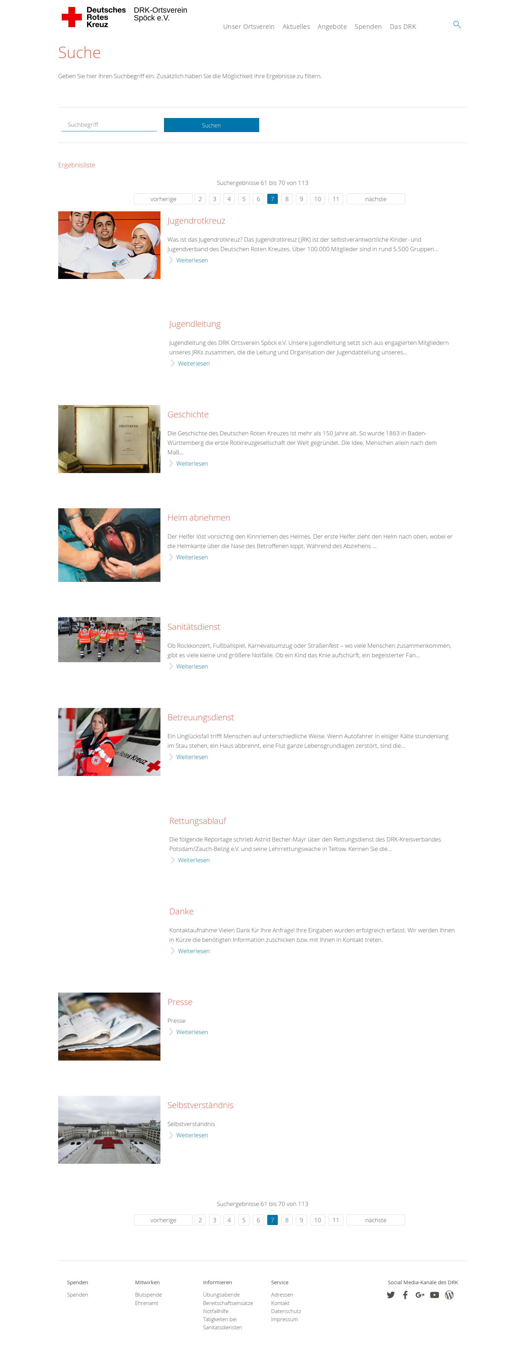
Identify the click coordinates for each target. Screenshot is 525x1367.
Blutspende (148, 1295)
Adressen (282, 1295)
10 (317, 199)
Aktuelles (296, 26)
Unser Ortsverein (249, 26)
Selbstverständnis (200, 1106)
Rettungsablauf (197, 821)
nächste (375, 199)
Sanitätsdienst (193, 627)
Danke (181, 912)
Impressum (284, 1320)
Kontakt (280, 1303)
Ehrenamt (146, 1303)
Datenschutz (286, 1312)
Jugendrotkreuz (196, 221)
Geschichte (188, 415)
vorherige (163, 199)
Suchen (211, 126)
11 (336, 199)
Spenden (368, 26)
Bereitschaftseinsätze (228, 1303)
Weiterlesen (192, 260)
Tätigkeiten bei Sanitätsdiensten (222, 1324)
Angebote (332, 26)
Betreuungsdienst (200, 718)
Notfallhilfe (215, 1312)
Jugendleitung (195, 324)
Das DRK (403, 26)
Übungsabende (221, 1295)
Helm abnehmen (198, 518)
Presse (180, 1003)
